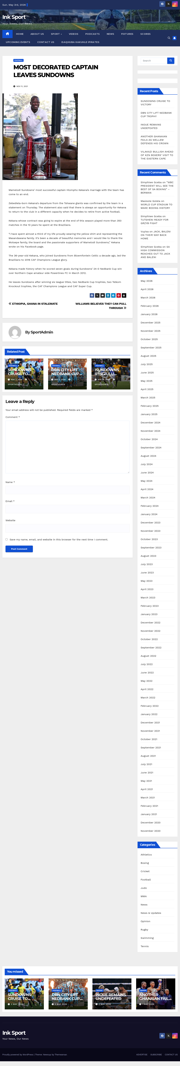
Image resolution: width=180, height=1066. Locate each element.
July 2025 (147, 364)
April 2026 (147, 289)
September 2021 (151, 747)
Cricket (145, 871)
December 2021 (150, 722)
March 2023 (148, 597)
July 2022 (147, 664)
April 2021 (147, 789)
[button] (169, 37)
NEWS (110, 34)
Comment (13, 417)
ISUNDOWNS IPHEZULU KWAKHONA (107, 374)
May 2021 (146, 780)
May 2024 (146, 480)
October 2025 (149, 339)
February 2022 (150, 705)
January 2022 (149, 714)
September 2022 (151, 647)
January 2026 (149, 314)
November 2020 (151, 830)
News (144, 904)
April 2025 (147, 389)
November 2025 (150, 330)
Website (10, 520)
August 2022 (148, 655)
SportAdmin (42, 332)
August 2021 (148, 755)
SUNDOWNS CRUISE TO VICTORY (19, 374)
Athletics (146, 854)
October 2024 (149, 439)
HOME (20, 34)
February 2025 (150, 405)
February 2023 (150, 605)
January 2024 (149, 514)
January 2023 (149, 614)
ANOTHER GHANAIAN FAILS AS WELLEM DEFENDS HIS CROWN (155, 140)
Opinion (145, 921)
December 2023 (151, 522)
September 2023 (151, 547)
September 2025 (151, 347)
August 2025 (148, 355)
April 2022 (147, 689)
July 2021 (146, 764)
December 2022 (151, 622)
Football (18, 60)
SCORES (145, 34)
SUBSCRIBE (156, 1054)
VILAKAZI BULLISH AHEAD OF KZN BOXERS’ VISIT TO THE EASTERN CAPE (157, 155)
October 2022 (149, 639)
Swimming (147, 937)
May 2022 (146, 680)
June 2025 (147, 372)
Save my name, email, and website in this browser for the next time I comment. (59, 539)
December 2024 (151, 422)
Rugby (144, 929)
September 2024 (151, 447)
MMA (144, 896)
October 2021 (149, 739)
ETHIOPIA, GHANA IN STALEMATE (33, 303)
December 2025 (151, 322)
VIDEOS (73, 34)
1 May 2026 (148, 1004)
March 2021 (148, 797)
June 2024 (147, 472)
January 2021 (149, 814)
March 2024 (148, 497)
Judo (144, 887)
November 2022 (150, 630)
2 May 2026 (61, 1004)
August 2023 (148, 555)
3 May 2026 (17, 1004)
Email (10, 501)
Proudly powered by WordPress (18, 1054)
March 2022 (148, 697)
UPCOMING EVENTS (18, 42)
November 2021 (150, 730)
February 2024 (150, 505)
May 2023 (146, 580)
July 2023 (147, 564)
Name (10, 482)
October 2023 (149, 539)
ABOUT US (37, 34)
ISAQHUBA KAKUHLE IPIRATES (80, 42)
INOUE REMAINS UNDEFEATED (111, 996)
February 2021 (149, 805)
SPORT (56, 34)
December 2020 (151, 822)
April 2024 (147, 489)
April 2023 (147, 589)
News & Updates (151, 912)
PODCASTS (92, 34)
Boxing (145, 862)
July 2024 (147, 464)
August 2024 (148, 455)
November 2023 (150, 530)
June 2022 (147, 672)
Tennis (145, 946)
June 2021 (147, 772)
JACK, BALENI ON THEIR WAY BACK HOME (156, 235)
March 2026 (148, 297)
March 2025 (148, 397)
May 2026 (146, 280)
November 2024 (150, 430)
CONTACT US (45, 42)
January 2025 (149, 414)
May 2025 (146, 380)
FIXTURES (127, 34)
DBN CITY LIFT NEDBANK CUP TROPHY (65, 374)
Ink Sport (14, 17)
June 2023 (147, 572)
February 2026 (150, 305)
